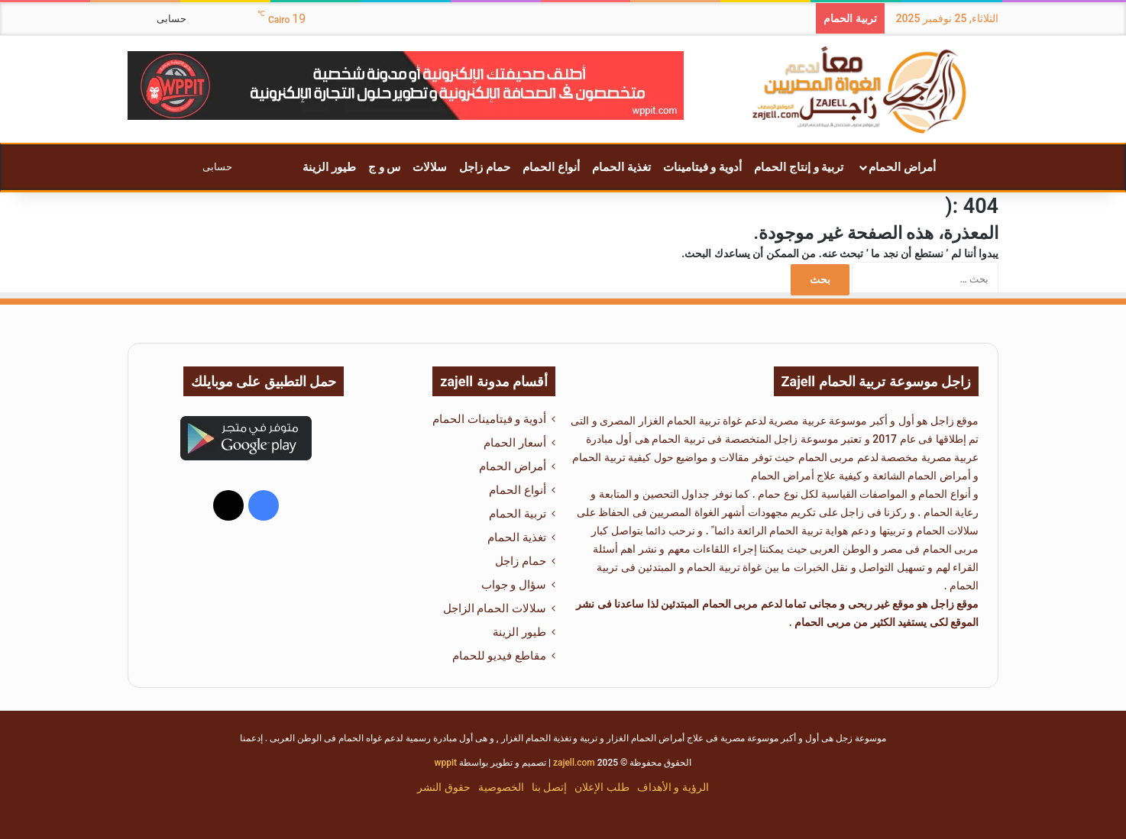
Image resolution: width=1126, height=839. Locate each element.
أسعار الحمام (515, 443)
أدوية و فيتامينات (702, 167)
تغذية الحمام (621, 167)
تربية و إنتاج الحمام (798, 167)
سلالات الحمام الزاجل (494, 608)
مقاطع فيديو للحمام (499, 656)
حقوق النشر (443, 787)
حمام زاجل (484, 167)
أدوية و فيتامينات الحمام (489, 419)
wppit (446, 762)
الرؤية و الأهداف (673, 787)
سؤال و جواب (513, 585)
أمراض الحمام (902, 167)
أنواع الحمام (551, 167)
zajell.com (574, 762)
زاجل (942, 421)
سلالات (430, 167)
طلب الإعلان (601, 787)
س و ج (384, 167)
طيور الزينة (329, 167)
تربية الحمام (598, 457)
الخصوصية (501, 787)
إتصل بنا (549, 787)
